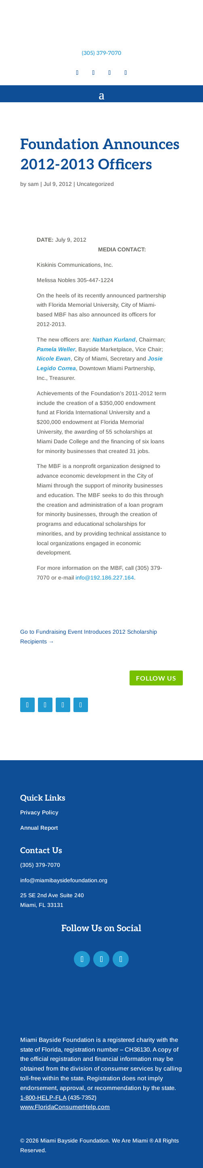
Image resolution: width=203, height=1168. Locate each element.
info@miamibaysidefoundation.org (63, 880)
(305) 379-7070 (101, 53)
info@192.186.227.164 (104, 577)
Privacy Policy (39, 812)
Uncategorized (95, 184)
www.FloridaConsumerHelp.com (65, 1106)
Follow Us (156, 678)
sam (33, 184)
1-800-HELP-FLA (43, 1097)
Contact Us (41, 851)
